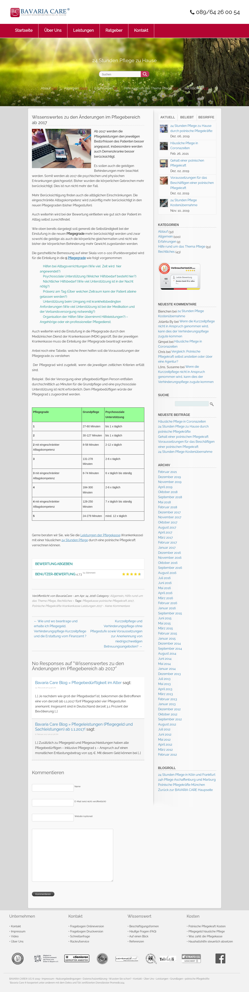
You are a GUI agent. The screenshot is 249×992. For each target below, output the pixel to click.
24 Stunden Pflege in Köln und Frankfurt (186, 775)
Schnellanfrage (80, 936)
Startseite (23, 28)
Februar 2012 (167, 754)
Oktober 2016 (168, 563)
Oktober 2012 (167, 714)
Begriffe (206, 117)
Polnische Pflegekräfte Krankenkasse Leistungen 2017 (67, 605)
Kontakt (141, 28)
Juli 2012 (164, 729)
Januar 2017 (167, 547)
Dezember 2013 (169, 674)
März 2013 (165, 694)
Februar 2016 (167, 603)
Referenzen (136, 941)
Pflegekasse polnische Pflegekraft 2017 (107, 600)
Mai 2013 (164, 684)
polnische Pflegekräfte (197, 978)
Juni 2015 (165, 618)
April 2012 (165, 744)
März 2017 (165, 537)
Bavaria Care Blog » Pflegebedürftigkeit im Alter (78, 682)
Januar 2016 (167, 608)
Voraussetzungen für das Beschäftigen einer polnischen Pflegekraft (192, 183)
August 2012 (167, 724)
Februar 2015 (167, 633)
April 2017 (165, 532)
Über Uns (52, 28)
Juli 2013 (164, 679)
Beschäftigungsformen (144, 926)
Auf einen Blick (138, 936)
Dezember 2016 (169, 553)
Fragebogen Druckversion (86, 931)
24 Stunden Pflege (75, 540)
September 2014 (170, 648)
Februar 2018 (167, 507)
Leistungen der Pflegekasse (100, 535)
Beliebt (187, 117)
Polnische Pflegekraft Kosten (207, 926)
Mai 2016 (164, 588)
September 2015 (170, 613)
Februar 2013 (167, 699)
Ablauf (45, 88)
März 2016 (165, 598)
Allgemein (71, 88)
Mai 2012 (164, 739)
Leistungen (83, 28)
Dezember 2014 (169, 643)
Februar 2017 (167, 542)
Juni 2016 (165, 583)
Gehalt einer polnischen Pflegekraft (183, 437)
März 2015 (165, 628)
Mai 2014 (164, 664)
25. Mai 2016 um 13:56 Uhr (45, 688)
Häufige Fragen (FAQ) (142, 931)
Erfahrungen (103, 88)
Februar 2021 (167, 472)
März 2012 (165, 749)
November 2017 (169, 517)
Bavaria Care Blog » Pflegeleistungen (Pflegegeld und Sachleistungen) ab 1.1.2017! (84, 727)
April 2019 (165, 487)
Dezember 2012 (169, 709)
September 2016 (170, 568)
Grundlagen (176, 978)
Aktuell (167, 117)
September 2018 (170, 497)
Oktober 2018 (167, 492)
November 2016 (170, 558)
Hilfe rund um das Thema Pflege (147, 88)
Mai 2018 (164, 502)
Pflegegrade (77, 258)
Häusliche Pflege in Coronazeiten (182, 421)
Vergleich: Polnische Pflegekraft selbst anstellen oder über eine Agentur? (185, 356)
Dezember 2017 (169, 512)
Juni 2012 (164, 734)
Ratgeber (114, 28)
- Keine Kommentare (116, 605)
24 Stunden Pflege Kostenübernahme (185, 452)
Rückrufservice (79, 941)
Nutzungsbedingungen (68, 978)
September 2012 (170, 719)
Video (15, 936)
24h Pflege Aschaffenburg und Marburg (187, 779)
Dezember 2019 (169, 477)
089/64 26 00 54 (218, 12)
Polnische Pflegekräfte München (181, 785)
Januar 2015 (167, 638)
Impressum (18, 931)
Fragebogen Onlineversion (87, 926)
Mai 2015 (164, 623)
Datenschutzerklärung (95, 978)
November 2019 (169, 482)
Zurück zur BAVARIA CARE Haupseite (185, 790)
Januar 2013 (167, 704)
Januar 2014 (167, 669)
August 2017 (167, 527)
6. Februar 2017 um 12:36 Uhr (46, 734)
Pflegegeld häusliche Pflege (206, 931)
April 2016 (165, 593)
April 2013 (165, 689)
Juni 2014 (165, 659)
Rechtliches (193, 88)
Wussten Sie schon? (120, 978)
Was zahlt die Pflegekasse (205, 936)
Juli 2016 (164, 578)
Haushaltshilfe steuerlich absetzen (210, 941)
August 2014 (167, 653)
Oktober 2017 (167, 522)
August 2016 (167, 573)
